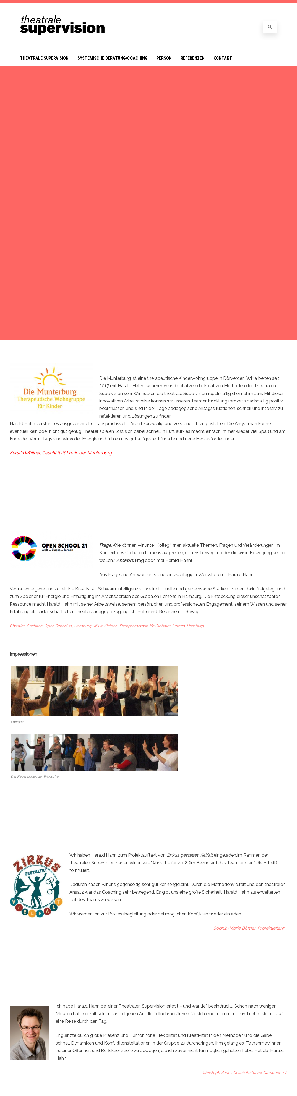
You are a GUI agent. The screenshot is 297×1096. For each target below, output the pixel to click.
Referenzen (193, 58)
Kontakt (222, 58)
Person (164, 58)
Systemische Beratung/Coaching (112, 58)
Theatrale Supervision (44, 58)
